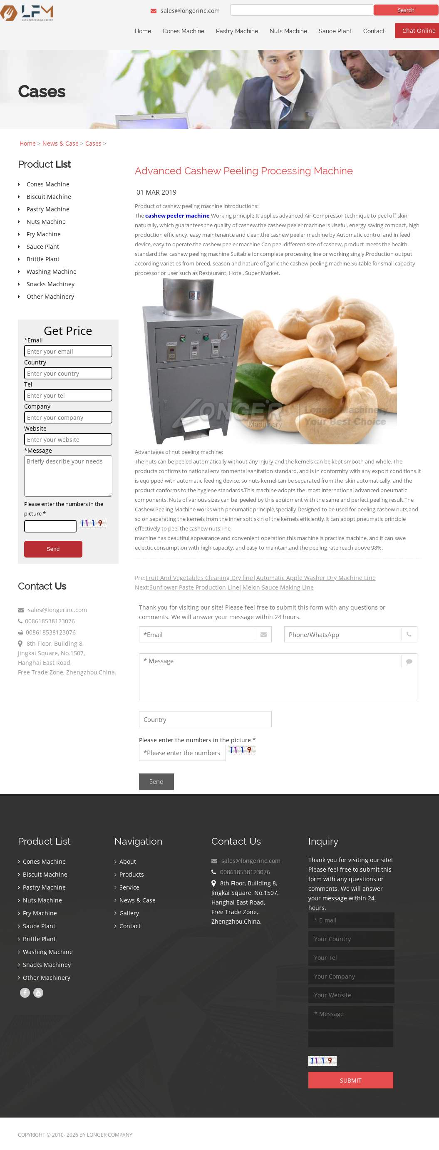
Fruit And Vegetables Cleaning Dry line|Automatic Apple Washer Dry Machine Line (261, 578)
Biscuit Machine (42, 874)
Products (129, 874)
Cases (93, 143)
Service (126, 887)
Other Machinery (44, 977)
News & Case (60, 143)
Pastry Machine (237, 31)
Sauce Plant (335, 31)
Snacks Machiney (44, 965)
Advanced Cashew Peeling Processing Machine (244, 171)
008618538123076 (50, 621)
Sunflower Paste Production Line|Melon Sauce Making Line (231, 587)
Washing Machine (45, 952)
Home (143, 31)
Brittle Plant (37, 939)
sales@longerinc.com (185, 11)
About (125, 861)
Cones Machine (183, 31)
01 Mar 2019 (156, 192)
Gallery (126, 913)
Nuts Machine (288, 31)
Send (53, 549)
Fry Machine (37, 913)
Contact (374, 31)
